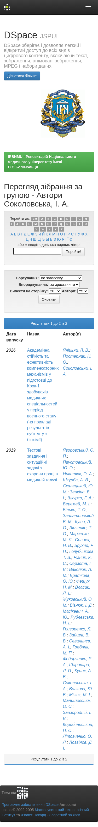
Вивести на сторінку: (29, 291)
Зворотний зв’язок (64, 815)
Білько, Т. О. (75, 509)
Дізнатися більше (22, 76)
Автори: (69, 291)
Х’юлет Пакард (33, 815)
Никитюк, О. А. (78, 474)
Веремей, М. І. (76, 504)
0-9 (35, 218)
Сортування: (27, 278)
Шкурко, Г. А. (80, 498)
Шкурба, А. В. (76, 480)
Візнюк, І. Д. (81, 605)
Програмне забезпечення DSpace (30, 804)
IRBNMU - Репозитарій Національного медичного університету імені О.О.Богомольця (42, 162)
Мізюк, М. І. (80, 695)
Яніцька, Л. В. (76, 350)
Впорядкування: (33, 284)
